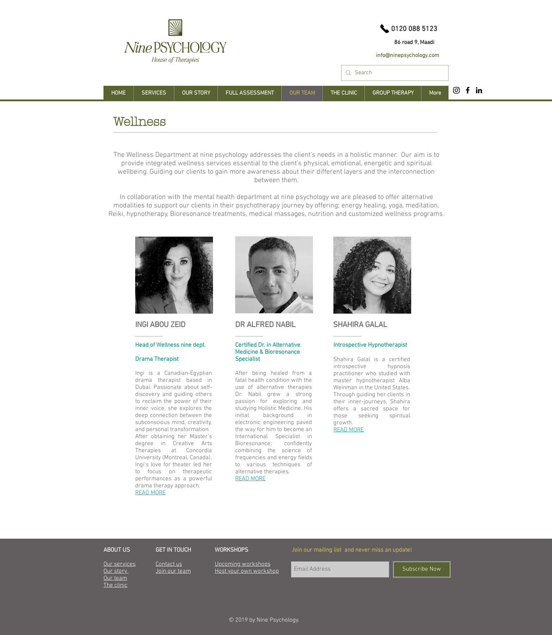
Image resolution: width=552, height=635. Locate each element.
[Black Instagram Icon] (456, 90)
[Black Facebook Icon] (467, 90)
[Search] (394, 73)
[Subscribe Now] (422, 569)
